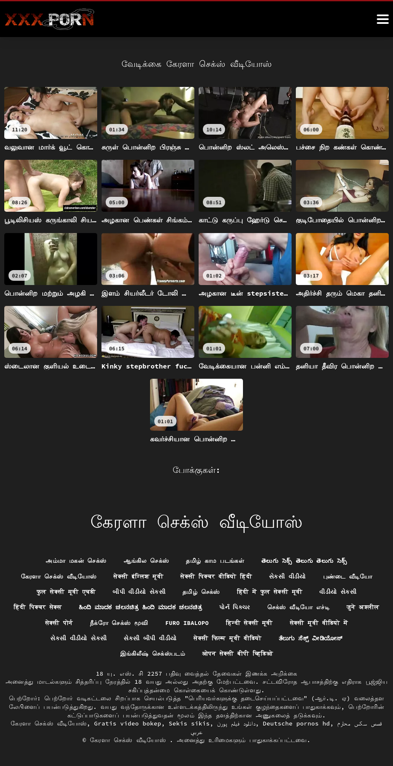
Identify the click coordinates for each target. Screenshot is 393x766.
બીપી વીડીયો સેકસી (139, 591)
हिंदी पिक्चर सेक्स (60, 607)
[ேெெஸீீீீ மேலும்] (383, 19)
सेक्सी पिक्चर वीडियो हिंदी (216, 575)
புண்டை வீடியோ (348, 575)
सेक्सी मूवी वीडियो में (344, 623)
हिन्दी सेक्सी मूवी (274, 623)
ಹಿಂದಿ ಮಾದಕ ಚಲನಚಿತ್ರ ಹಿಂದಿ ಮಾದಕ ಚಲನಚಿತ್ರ (165, 607)
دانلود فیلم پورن (236, 723)
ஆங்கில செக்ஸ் (146, 560)
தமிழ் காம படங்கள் (215, 560)
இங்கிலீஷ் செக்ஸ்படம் (152, 654)
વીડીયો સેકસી (338, 591)
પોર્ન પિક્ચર (261, 607)
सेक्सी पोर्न (83, 623)
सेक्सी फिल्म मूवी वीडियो (227, 638)
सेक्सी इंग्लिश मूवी (138, 575)
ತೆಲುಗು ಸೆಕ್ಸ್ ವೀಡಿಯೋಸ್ (311, 638)
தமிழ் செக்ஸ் (201, 591)
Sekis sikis (189, 723)
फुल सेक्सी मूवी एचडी (65, 591)
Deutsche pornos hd (296, 723)
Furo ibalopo (211, 623)
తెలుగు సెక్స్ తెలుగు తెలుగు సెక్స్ (304, 560)
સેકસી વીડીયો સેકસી (77, 638)
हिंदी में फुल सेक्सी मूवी (270, 591)
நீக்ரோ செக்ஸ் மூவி (143, 623)
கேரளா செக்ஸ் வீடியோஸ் (58, 575)
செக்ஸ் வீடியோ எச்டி (326, 607)
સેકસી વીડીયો (287, 575)
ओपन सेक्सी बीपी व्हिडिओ (237, 654)
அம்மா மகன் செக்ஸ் (75, 560)
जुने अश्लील (35, 623)
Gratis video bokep (128, 723)
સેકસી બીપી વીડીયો (149, 638)
